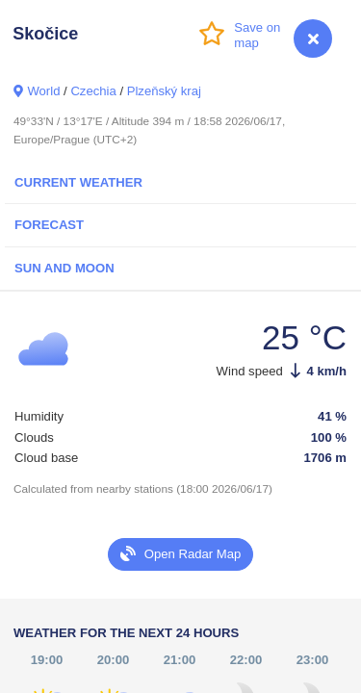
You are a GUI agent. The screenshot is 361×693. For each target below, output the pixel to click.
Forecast (49, 225)
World (43, 91)
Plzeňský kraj (164, 91)
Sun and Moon (64, 268)
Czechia (93, 91)
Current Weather (78, 182)
